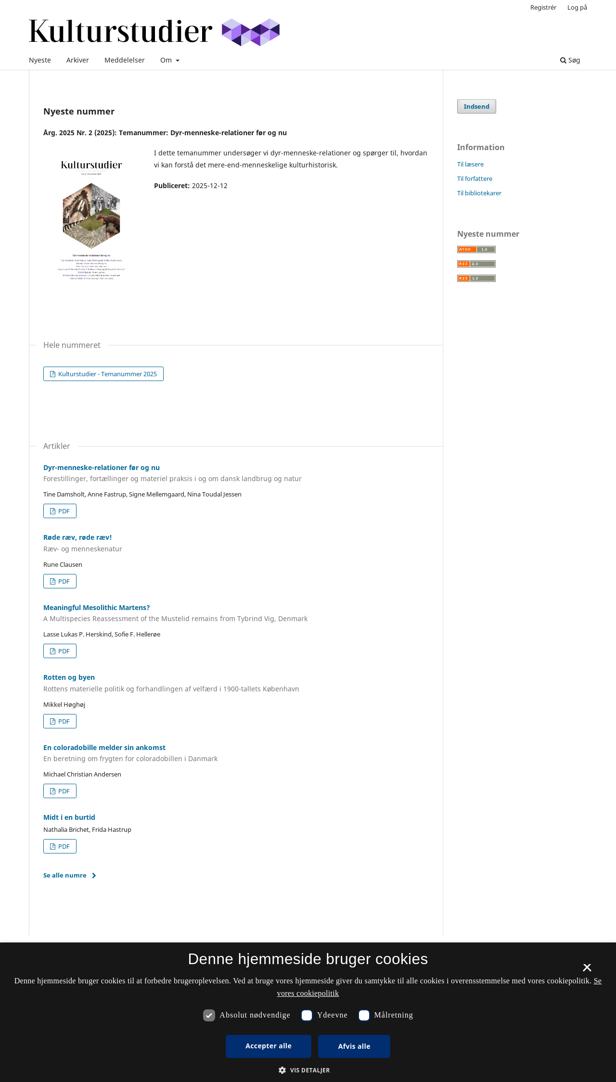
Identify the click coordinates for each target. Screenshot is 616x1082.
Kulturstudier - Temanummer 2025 (107, 373)
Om (167, 59)
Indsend (476, 106)
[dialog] (308, 1012)
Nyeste (40, 59)
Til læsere (470, 164)
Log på (577, 7)
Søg (570, 59)
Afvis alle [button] (354, 1046)
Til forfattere (474, 178)
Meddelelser (124, 59)
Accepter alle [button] (268, 1045)
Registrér (543, 7)
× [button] (586, 971)
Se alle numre (65, 875)
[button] (308, 1070)
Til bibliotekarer (479, 193)
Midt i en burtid (69, 817)
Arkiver (77, 59)
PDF (63, 511)
